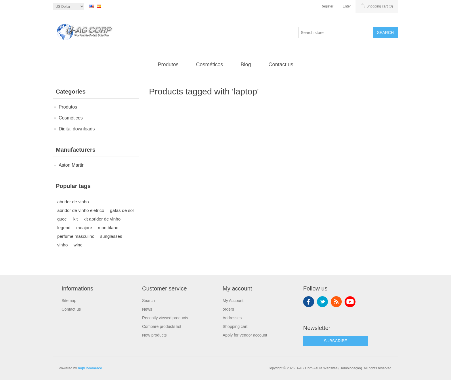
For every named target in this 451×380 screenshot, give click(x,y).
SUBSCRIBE (335, 341)
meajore (84, 227)
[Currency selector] (68, 6)
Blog (246, 64)
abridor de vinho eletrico (80, 210)
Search (385, 32)
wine (78, 244)
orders (228, 309)
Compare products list (161, 326)
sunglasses (111, 236)
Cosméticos (209, 64)
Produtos (168, 64)
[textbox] (335, 32)
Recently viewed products (165, 318)
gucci (62, 218)
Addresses (232, 318)
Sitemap (69, 300)
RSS (336, 301)
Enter (347, 6)
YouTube (350, 301)
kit (75, 218)
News (147, 309)
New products (154, 335)
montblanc (108, 227)
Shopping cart (235, 326)
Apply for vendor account (245, 335)
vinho (62, 244)
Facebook (308, 301)
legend (63, 227)
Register (327, 6)
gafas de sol (122, 210)
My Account (233, 300)
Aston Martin (72, 165)
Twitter (322, 301)
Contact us (281, 64)
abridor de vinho (73, 201)
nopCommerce (90, 368)
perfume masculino (75, 236)
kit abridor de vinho (102, 218)
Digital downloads (77, 128)
